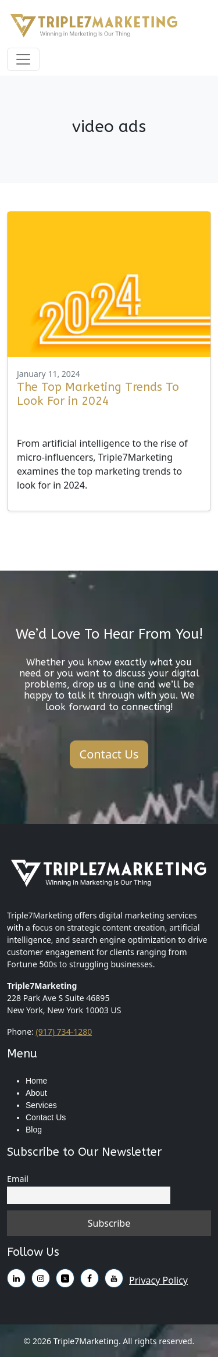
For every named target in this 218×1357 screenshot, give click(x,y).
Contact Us (46, 1117)
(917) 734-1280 (64, 1031)
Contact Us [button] (109, 754)
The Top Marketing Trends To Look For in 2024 (98, 394)
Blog (34, 1129)
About (36, 1093)
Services (41, 1105)
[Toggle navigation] (23, 59)
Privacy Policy (158, 1280)
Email (17, 1178)
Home (36, 1080)
